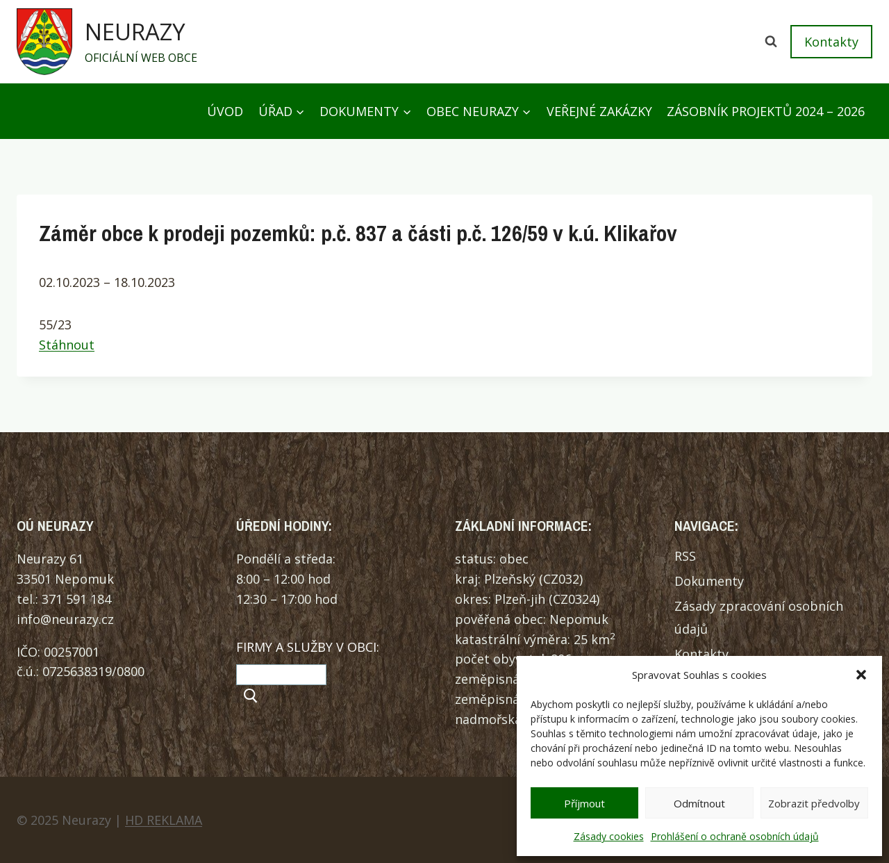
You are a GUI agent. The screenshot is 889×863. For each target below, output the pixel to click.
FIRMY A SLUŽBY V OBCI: (307, 647)
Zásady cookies (609, 836)
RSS (685, 556)
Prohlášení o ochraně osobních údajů (735, 836)
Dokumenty (709, 581)
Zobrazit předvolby (814, 803)
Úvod (225, 111)
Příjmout (584, 803)
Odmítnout (699, 803)
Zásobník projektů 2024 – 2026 (766, 111)
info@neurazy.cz (65, 619)
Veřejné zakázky (599, 111)
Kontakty (831, 41)
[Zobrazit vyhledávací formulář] (770, 41)
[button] (861, 675)
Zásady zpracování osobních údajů (758, 617)
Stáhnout (66, 344)
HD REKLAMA (163, 820)
